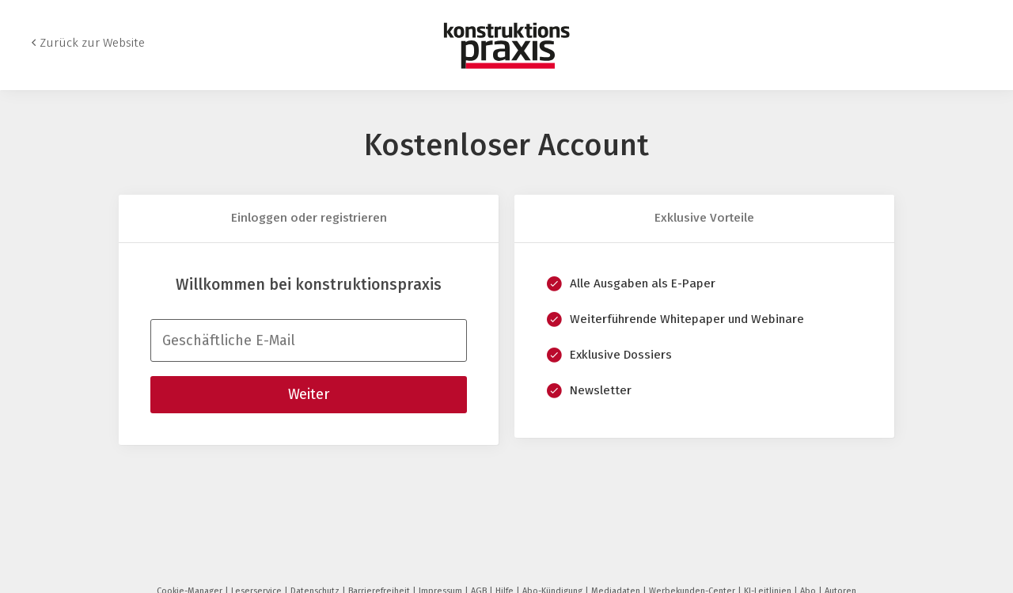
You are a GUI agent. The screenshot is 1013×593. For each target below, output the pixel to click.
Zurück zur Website (92, 43)
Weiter (308, 394)
